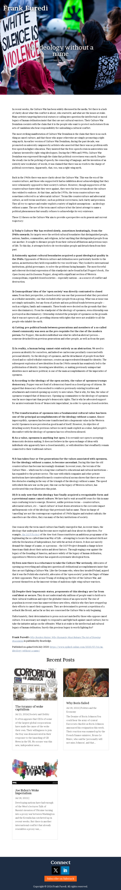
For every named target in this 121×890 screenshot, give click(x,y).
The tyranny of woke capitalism (29, 708)
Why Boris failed (77, 703)
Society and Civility (39, 714)
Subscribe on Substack (60, 878)
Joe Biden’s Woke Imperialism (27, 792)
